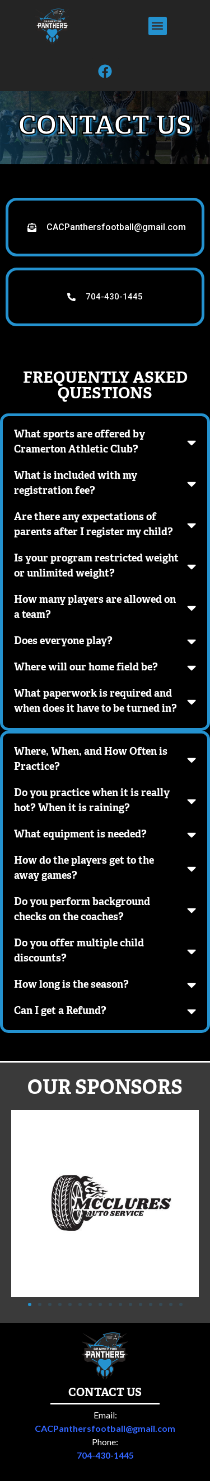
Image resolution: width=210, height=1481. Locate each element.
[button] (157, 26)
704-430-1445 (105, 1374)
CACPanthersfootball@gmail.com (105, 1347)
